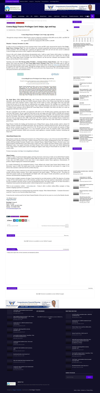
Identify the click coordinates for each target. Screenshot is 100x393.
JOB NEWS (82, 103)
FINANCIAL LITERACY (24, 1)
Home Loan (64, 16)
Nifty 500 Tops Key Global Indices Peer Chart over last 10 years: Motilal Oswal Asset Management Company (86, 198)
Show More (90, 288)
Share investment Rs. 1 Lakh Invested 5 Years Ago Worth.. (86, 90)
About (78, 390)
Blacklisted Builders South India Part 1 (21, 354)
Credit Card (56, 16)
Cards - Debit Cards (14, 20)
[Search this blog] (76, 377)
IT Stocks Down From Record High (86, 83)
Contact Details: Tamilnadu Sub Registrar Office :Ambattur (82, 77)
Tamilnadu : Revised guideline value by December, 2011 (21, 329)
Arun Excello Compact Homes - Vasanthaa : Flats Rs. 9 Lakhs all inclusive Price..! (23, 336)
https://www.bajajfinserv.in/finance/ (29, 151)
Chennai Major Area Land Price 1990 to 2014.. (86, 185)
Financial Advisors (45, 1)
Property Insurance (73, 16)
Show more (66, 235)
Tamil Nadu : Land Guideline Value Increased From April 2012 (23, 311)
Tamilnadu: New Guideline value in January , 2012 (22, 348)
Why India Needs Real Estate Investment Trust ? (23, 360)
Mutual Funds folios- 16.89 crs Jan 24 (86, 191)
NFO (27, 16)
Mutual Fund (43, 16)
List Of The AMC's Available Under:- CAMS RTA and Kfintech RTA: (83, 171)
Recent (14, 16)
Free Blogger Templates (34, 389)
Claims (49, 16)
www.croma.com (31, 186)
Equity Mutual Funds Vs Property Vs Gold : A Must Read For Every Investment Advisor (86, 129)
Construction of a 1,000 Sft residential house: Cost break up (86, 178)
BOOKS (36, 16)
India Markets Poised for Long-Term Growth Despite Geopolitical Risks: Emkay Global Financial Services (83, 45)
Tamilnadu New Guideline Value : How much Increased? (22, 342)
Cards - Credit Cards (11, 22)
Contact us (31, 1)
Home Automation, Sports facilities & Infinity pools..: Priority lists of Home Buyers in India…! (86, 111)
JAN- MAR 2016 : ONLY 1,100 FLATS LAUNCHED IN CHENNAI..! (85, 97)
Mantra (81, 16)
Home (9, 16)
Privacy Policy (37, 1)
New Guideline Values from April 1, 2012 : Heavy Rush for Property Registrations (23, 317)
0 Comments (66, 249)
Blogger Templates (17, 389)
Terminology (21, 16)
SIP (31, 16)
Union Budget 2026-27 (54, 1)
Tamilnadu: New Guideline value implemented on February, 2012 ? (23, 367)
